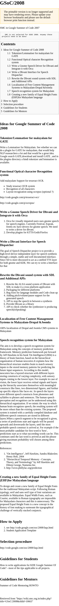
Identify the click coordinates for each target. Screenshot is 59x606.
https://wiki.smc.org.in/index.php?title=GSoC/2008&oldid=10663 (25, 600)
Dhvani (46, 284)
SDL (8, 287)
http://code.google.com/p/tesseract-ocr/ (19, 198)
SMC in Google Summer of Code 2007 (19, 27)
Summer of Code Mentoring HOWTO (19, 586)
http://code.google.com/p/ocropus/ (17, 203)
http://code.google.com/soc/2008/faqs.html (31, 528)
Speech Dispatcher (21, 251)
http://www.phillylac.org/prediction (24, 468)
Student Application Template (21, 531)
